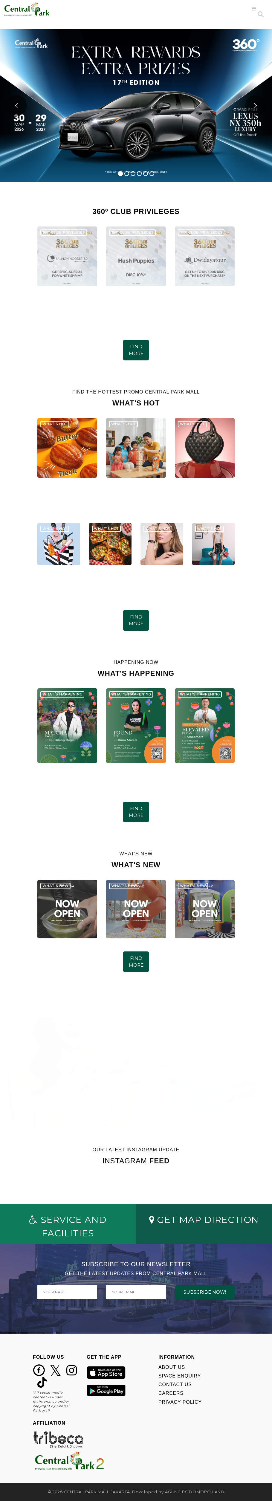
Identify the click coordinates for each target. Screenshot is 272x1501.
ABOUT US (171, 1367)
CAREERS (171, 1393)
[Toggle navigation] (254, 9)
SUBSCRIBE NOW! (205, 1292)
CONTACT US (175, 1384)
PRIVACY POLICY (180, 1402)
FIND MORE (136, 350)
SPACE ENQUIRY (179, 1375)
